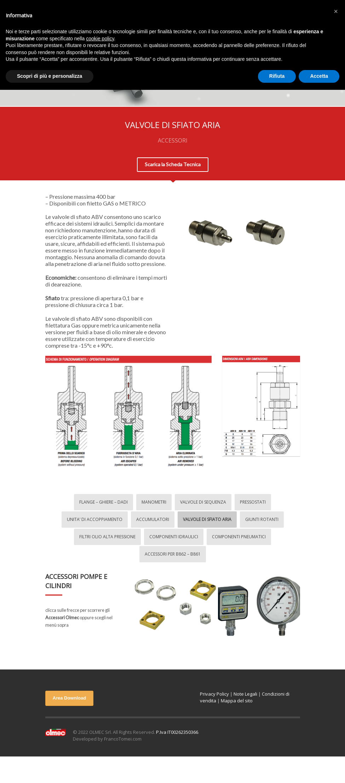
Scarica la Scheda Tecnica (173, 164)
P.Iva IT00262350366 (177, 732)
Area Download (69, 698)
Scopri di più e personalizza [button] (49, 76)
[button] (335, 11)
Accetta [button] (319, 76)
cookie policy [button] (100, 38)
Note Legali (245, 694)
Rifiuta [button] (277, 76)
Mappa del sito (237, 700)
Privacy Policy (214, 694)
